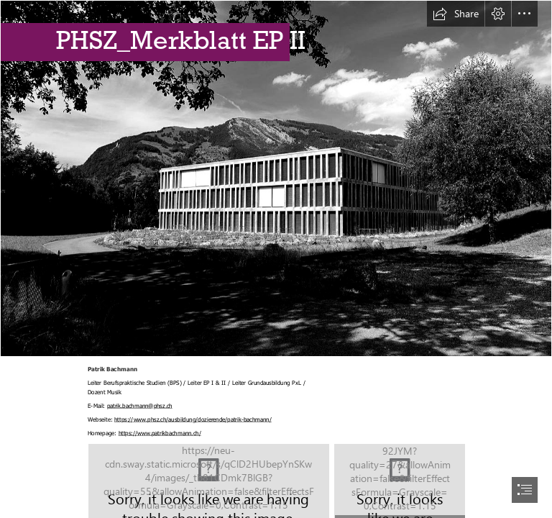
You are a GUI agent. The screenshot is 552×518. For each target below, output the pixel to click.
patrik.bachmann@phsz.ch (139, 405)
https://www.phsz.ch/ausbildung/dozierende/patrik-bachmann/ (193, 418)
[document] (276, 259)
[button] (455, 14)
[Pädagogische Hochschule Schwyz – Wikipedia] (276, 178)
